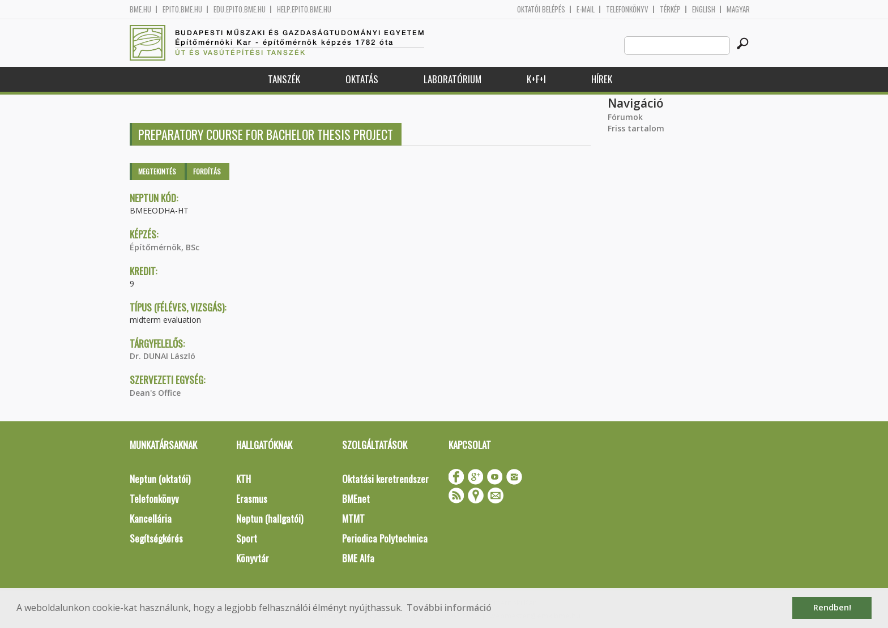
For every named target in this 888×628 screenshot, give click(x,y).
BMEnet (356, 499)
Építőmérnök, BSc (164, 247)
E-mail (586, 9)
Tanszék (284, 79)
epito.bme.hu (182, 9)
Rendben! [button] (832, 607)
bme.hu (140, 9)
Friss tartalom (636, 128)
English (703, 9)
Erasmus (251, 499)
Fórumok (625, 117)
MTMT (353, 518)
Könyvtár (252, 558)
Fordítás (207, 171)
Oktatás (361, 79)
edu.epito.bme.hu (240, 9)
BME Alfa (358, 558)
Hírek (601, 79)
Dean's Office (155, 392)
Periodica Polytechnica (385, 538)
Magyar (738, 9)
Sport (246, 538)
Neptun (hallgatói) (269, 518)
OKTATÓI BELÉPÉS (541, 9)
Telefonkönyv (627, 9)
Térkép (670, 9)
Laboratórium (452, 79)
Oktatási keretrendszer (385, 479)
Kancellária (151, 518)
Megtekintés (157, 171)
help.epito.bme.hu (304, 9)
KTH (243, 479)
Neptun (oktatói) (160, 479)
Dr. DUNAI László (162, 356)
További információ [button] (449, 607)
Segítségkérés (156, 538)
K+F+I (536, 79)
